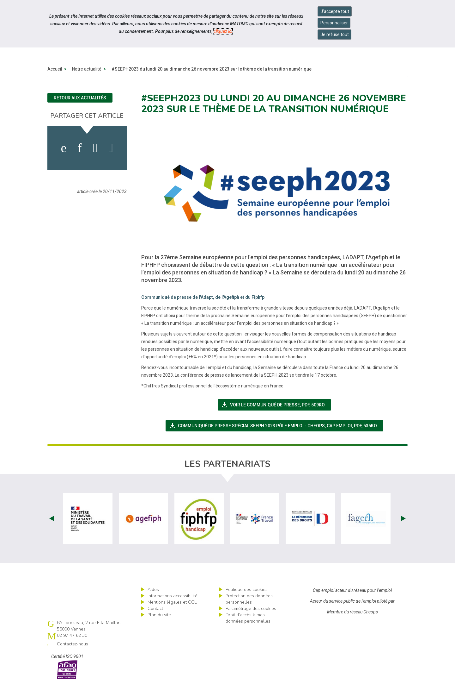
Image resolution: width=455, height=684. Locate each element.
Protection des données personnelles (249, 599)
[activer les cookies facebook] (64, 148)
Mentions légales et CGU (172, 602)
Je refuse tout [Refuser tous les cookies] (334, 34)
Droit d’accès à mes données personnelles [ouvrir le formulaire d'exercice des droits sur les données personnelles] (248, 618)
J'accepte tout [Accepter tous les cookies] (334, 11)
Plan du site (159, 615)
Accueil (54, 69)
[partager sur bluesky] (110, 148)
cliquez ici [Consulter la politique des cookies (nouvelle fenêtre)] (223, 31)
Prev (51, 518)
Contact (155, 609)
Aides (153, 590)
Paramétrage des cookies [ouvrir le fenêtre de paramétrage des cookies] (251, 609)
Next (403, 518)
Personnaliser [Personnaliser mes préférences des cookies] (334, 22)
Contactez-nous (72, 644)
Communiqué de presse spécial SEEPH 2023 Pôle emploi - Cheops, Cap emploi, (276, 425)
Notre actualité (86, 69)
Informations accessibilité (172, 596)
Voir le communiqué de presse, (276, 404)
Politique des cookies (247, 590)
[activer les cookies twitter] (95, 148)
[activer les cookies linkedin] (79, 148)
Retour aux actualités (80, 97)
